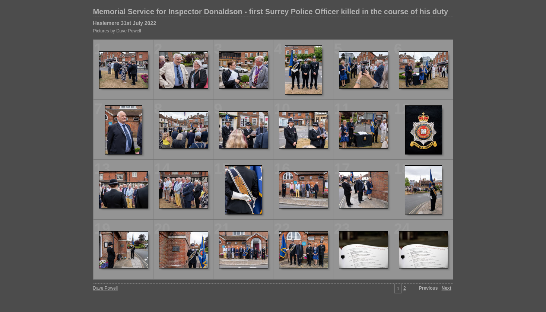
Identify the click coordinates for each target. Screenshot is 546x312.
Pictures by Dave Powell (117, 31)
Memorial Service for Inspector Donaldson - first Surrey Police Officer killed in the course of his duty (270, 11)
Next (446, 288)
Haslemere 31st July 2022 (124, 23)
